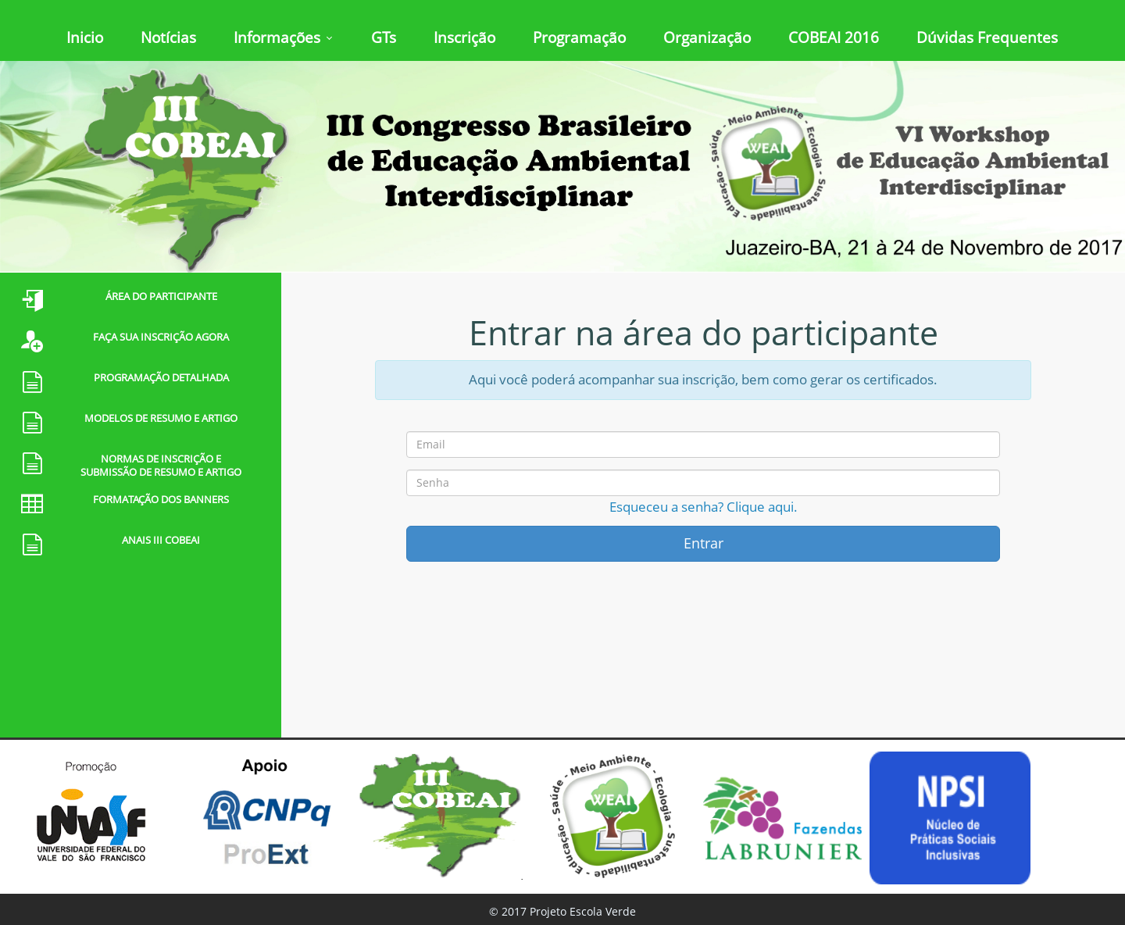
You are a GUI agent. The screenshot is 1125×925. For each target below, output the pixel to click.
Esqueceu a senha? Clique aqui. (703, 507)
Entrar (703, 543)
